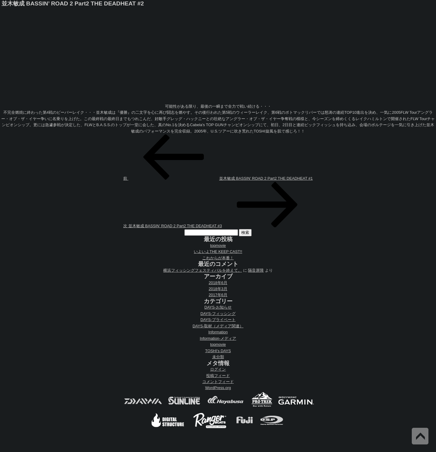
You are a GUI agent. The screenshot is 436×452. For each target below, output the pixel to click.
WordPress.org (218, 387)
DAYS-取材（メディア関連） (218, 326)
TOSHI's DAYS (218, 351)
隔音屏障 (256, 270)
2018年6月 (218, 282)
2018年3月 (218, 289)
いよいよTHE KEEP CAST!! (218, 251)
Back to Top (420, 436)
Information (218, 332)
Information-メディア (218, 338)
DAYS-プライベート (218, 319)
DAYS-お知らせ (218, 307)
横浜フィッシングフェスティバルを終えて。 (202, 270)
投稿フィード (218, 375)
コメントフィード (218, 381)
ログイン (218, 369)
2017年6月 (218, 295)
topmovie (218, 245)
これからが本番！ (218, 258)
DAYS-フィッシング (218, 313)
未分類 (218, 357)
